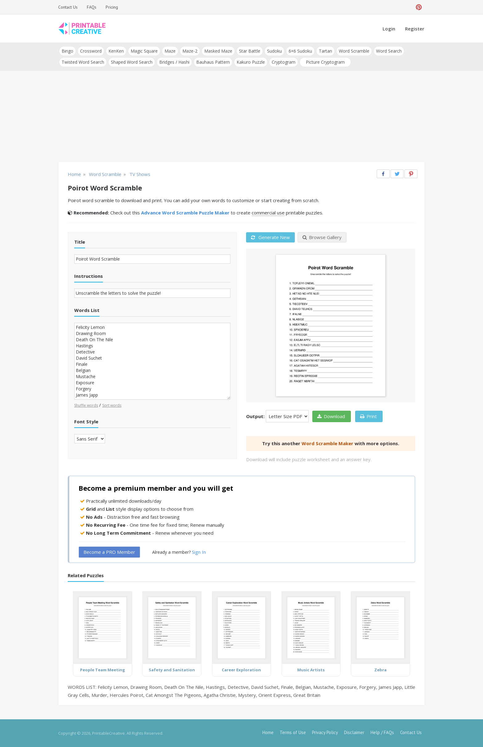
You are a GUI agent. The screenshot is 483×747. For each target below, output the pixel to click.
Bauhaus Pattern (213, 62)
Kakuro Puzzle (251, 62)
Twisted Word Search (83, 62)
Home (268, 732)
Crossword (91, 51)
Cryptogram (283, 62)
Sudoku (274, 51)
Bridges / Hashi (174, 62)
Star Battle (249, 51)
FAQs (91, 7)
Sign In (199, 552)
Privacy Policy (325, 732)
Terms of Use (293, 732)
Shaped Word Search (131, 62)
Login (389, 29)
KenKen (116, 51)
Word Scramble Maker (327, 443)
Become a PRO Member (109, 552)
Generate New (270, 237)
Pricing (112, 7)
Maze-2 (189, 51)
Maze (170, 51)
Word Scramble (354, 51)
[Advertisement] (241, 117)
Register (414, 29)
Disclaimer (354, 732)
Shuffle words (86, 405)
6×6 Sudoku (300, 51)
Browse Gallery (322, 237)
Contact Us (68, 7)
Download (331, 416)
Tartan (325, 51)
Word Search (389, 51)
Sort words (111, 405)
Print (368, 416)
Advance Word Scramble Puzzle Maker (185, 213)
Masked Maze (218, 51)
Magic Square (144, 51)
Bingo (67, 51)
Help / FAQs (382, 732)
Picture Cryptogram (325, 62)
